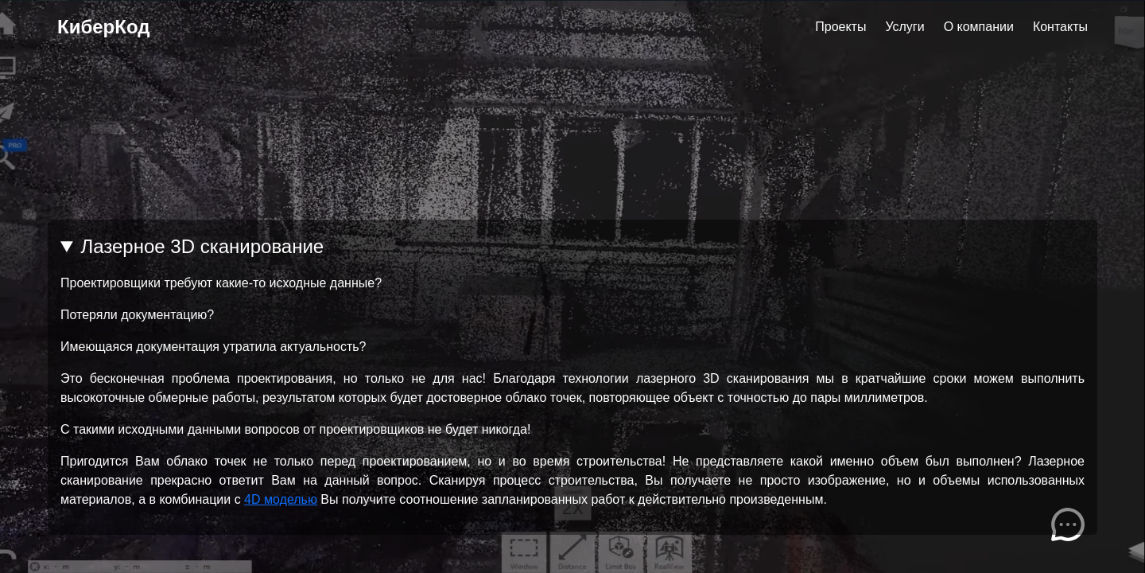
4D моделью (280, 499)
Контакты (1060, 26)
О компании (979, 26)
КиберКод (103, 26)
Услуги (904, 26)
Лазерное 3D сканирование (202, 246)
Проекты (840, 26)
